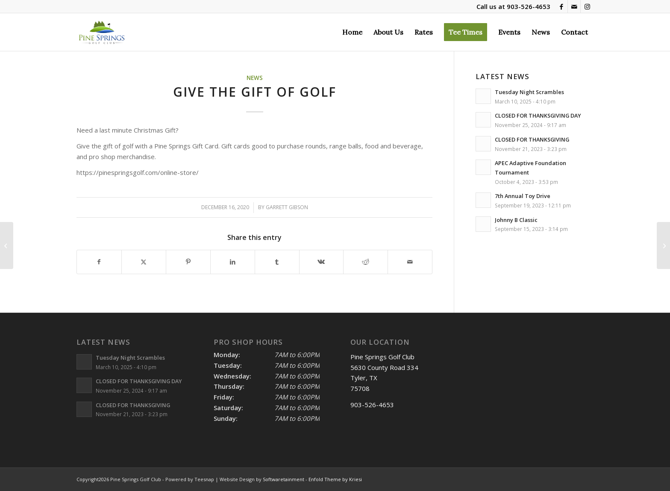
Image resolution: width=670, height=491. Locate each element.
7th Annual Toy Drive (522, 196)
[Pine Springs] (101, 32)
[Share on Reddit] (366, 262)
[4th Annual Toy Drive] (6, 245)
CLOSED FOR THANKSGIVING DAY (538, 115)
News (255, 78)
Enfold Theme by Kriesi (335, 479)
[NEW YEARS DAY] (663, 245)
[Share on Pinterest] (188, 262)
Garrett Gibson (287, 207)
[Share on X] (144, 262)
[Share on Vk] (322, 262)
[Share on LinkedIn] (233, 262)
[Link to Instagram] (587, 6)
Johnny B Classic (516, 220)
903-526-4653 (528, 6)
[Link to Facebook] (561, 6)
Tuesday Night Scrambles (529, 92)
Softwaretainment (283, 479)
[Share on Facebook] (99, 262)
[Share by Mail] (410, 262)
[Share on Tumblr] (277, 262)
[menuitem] (352, 32)
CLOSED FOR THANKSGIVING (532, 139)
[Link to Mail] (574, 6)
